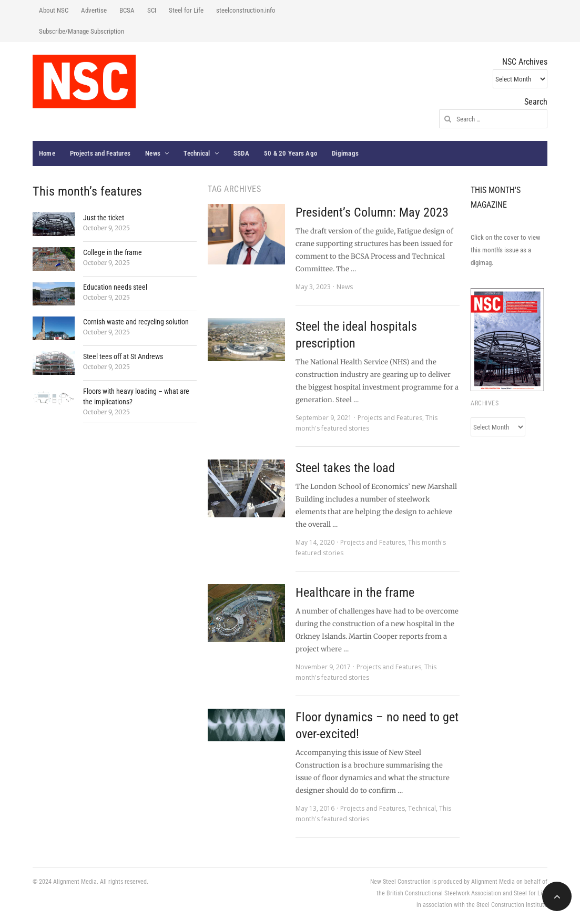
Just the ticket (103, 217)
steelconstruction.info (246, 10)
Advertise (94, 10)
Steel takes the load (345, 468)
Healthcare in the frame (355, 592)
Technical (197, 153)
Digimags (345, 153)
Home (47, 153)
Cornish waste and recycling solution (136, 322)
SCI (151, 10)
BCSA (127, 10)
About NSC (53, 10)
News (152, 153)
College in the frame (112, 252)
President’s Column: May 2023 (372, 212)
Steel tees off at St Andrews (123, 356)
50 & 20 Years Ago (290, 153)
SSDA (241, 153)
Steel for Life (186, 10)
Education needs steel (115, 287)
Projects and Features (100, 153)
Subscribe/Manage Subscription (81, 31)
